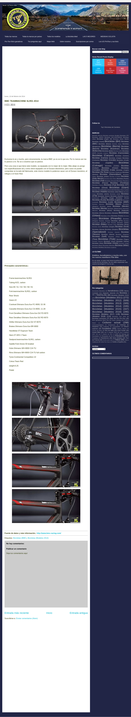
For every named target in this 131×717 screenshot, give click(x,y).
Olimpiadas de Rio (107, 336)
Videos (117, 340)
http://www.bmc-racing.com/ (49, 533)
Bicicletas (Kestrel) (116, 196)
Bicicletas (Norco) (98, 213)
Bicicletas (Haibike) (100, 192)
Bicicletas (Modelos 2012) (106, 300)
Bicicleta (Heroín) (97, 135)
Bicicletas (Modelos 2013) (106, 303)
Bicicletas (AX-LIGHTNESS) (113, 137)
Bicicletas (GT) (123, 185)
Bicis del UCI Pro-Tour (117, 318)
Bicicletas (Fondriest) (119, 183)
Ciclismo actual (111, 322)
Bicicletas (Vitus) (97, 243)
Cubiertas (106, 326)
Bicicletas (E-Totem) (115, 176)
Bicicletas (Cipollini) (102, 163)
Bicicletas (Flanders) (123, 181)
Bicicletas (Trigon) (123, 239)
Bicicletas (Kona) (122, 198)
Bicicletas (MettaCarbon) (115, 208)
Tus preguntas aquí (35, 41)
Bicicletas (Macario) (98, 204)
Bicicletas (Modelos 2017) (103, 314)
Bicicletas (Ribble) (123, 222)
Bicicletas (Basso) (105, 144)
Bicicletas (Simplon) (111, 229)
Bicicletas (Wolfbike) (98, 247)
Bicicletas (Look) (106, 202)
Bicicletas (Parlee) (117, 216)
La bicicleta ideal (71, 36)
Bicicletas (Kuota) (99, 200)
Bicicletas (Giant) (119, 187)
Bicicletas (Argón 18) (104, 139)
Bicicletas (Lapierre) (115, 200)
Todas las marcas (11, 36)
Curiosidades (116, 326)
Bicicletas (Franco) (97, 185)
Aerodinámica (113, 291)
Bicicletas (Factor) (123, 179)
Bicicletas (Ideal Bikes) (115, 192)
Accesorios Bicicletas (98, 291)
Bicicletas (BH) (112, 141)
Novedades (95, 336)
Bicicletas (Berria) (110, 146)
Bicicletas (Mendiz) (121, 206)
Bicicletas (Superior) (122, 234)
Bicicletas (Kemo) (104, 196)
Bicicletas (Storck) (107, 234)
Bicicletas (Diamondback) (110, 174)
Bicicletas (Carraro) (122, 156)
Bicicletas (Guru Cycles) (121, 190)
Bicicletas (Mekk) (105, 206)
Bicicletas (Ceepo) (115, 158)
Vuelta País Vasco (105, 342)
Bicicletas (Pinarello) (110, 218)
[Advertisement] (21, 70)
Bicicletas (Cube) (108, 170)
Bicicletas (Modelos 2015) (106, 309)
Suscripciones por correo (85, 41)
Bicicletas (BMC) (20, 538)
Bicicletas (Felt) (98, 181)
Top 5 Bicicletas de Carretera (110, 127)
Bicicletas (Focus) (100, 183)
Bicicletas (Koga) (107, 198)
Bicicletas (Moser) (105, 210)
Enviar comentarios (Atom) (27, 618)
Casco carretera (116, 320)
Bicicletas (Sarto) (96, 226)
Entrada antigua (79, 613)
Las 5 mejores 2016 (110, 332)
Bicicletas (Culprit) (122, 170)
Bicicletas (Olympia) (111, 213)
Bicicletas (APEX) (97, 137)
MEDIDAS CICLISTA (108, 36)
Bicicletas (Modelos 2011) (109, 297)
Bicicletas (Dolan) (103, 176)
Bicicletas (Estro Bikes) (110, 178)
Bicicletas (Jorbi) (115, 194)
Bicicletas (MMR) (121, 202)
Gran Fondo (121, 330)
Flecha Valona (121, 328)
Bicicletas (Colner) (112, 166)
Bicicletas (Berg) (116, 144)
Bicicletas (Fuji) (110, 185)
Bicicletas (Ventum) (97, 241)
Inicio (49, 613)
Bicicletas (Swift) (99, 236)
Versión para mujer (108, 340)
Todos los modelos (53, 36)
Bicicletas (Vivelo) (111, 243)
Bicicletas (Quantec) (104, 220)
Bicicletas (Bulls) (107, 151)
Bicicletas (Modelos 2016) (106, 311)
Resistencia (105, 338)
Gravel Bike (96, 332)
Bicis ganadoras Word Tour (100, 320)
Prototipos (95, 338)
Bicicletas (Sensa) (98, 229)
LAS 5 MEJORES (89, 36)
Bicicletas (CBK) (118, 151)
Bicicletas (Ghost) (100, 188)
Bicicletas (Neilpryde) (121, 210)
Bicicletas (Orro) (106, 216)
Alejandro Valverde (109, 293)
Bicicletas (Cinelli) (123, 160)
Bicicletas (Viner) (109, 241)
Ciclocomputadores (98, 325)
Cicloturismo (111, 325)
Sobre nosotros (65, 41)
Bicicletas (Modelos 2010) (120, 295)
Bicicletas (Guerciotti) (107, 190)
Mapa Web (50, 41)
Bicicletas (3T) (124, 135)
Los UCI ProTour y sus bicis (108, 41)
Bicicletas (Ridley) (99, 224)
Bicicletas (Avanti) (98, 141)
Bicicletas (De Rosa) (100, 172)
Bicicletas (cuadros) (110, 247)
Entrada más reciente (17, 613)
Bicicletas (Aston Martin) (121, 139)
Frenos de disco (97, 330)
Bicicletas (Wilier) (122, 245)
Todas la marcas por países (32, 36)
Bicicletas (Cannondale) (119, 153)
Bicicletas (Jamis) (103, 194)
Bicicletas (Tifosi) (114, 236)
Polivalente (119, 336)
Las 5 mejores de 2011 (105, 334)
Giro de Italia (109, 330)
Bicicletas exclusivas (99, 318)
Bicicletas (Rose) (123, 224)
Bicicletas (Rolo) (112, 224)
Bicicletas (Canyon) (103, 155)
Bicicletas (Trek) (107, 239)
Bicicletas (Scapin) (108, 227)
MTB (116, 334)
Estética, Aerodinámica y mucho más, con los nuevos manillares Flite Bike (109, 256)
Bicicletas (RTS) (117, 221)
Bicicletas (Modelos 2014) (38, 538)
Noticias (124, 334)
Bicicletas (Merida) (99, 208)
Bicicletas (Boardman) (110, 149)
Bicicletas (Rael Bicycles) (108, 222)
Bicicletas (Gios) (96, 190)
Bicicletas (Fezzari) (110, 181)
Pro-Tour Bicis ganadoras (14, 41)
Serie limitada (117, 338)
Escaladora (106, 328)
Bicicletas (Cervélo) (108, 160)
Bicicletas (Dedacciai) (115, 172)
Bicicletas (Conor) (110, 168)
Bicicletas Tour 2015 (119, 316)
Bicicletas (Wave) (97, 245)
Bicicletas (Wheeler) (109, 245)
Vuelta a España (117, 342)
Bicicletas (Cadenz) (102, 153)
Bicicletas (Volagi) (124, 243)
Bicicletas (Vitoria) (122, 241)
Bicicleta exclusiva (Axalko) (111, 135)
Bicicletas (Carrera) (100, 158)
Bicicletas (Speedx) (113, 232)
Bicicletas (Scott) (122, 227)
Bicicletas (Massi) (113, 204)
